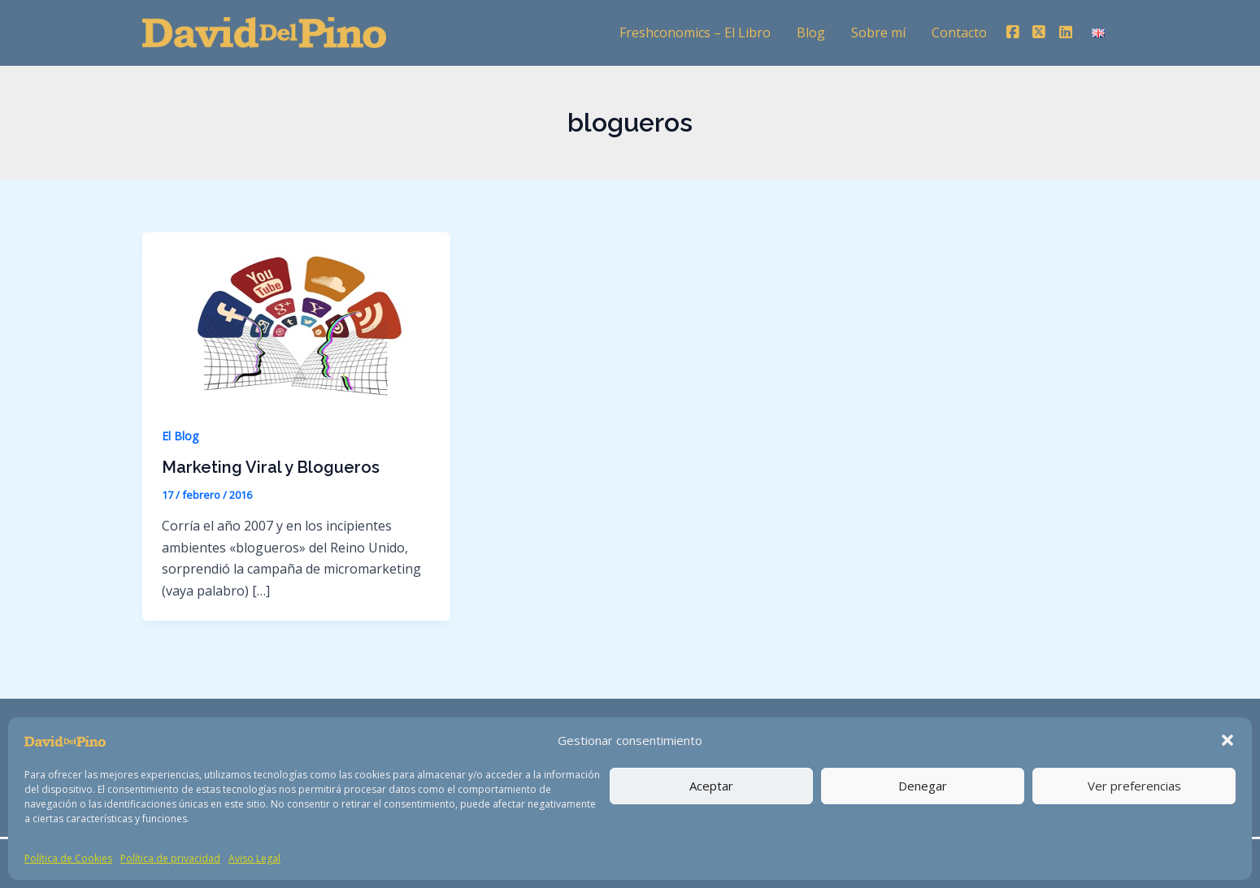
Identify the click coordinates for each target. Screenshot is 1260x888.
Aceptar (711, 786)
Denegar (922, 786)
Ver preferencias (1134, 786)
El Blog (180, 436)
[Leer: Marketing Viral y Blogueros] (296, 318)
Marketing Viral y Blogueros (271, 467)
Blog (811, 32)
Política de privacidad (170, 858)
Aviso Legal (254, 858)
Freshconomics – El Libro (695, 32)
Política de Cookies (68, 858)
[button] (1227, 740)
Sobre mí (878, 32)
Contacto (959, 32)
